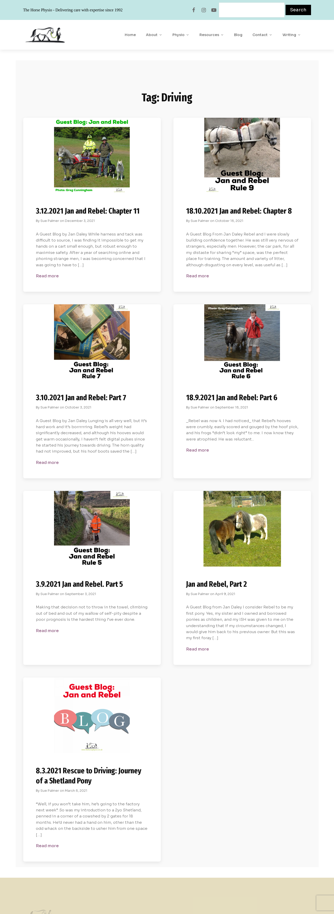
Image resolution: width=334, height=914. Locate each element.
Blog (238, 35)
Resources (211, 35)
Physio (180, 35)
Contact (262, 35)
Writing (291, 35)
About (154, 35)
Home (130, 35)
